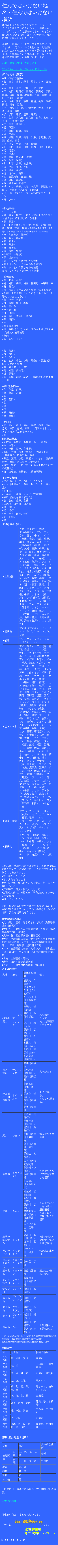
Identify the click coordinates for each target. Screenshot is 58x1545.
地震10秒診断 (9, 1501)
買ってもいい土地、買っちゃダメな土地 (24, 69)
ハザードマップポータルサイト (19, 63)
